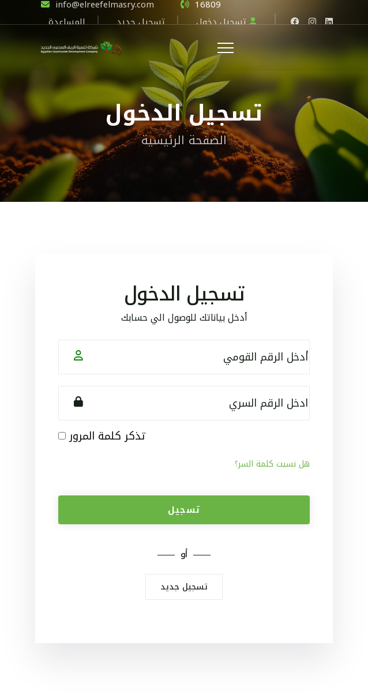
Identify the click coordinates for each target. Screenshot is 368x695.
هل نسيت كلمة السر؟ (272, 464)
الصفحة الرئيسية (184, 140)
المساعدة (66, 21)
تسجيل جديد (141, 21)
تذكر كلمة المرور (107, 436)
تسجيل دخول (226, 21)
